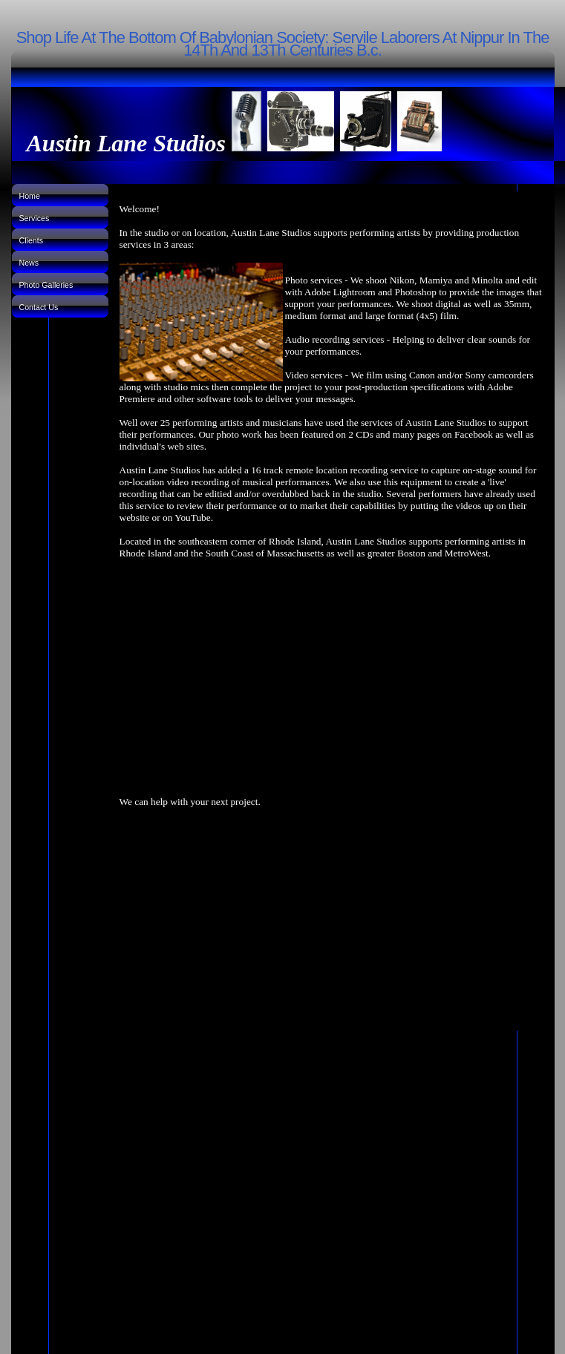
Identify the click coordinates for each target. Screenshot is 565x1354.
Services (34, 218)
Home (29, 195)
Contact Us (39, 307)
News (29, 262)
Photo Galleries (46, 284)
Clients (31, 240)
